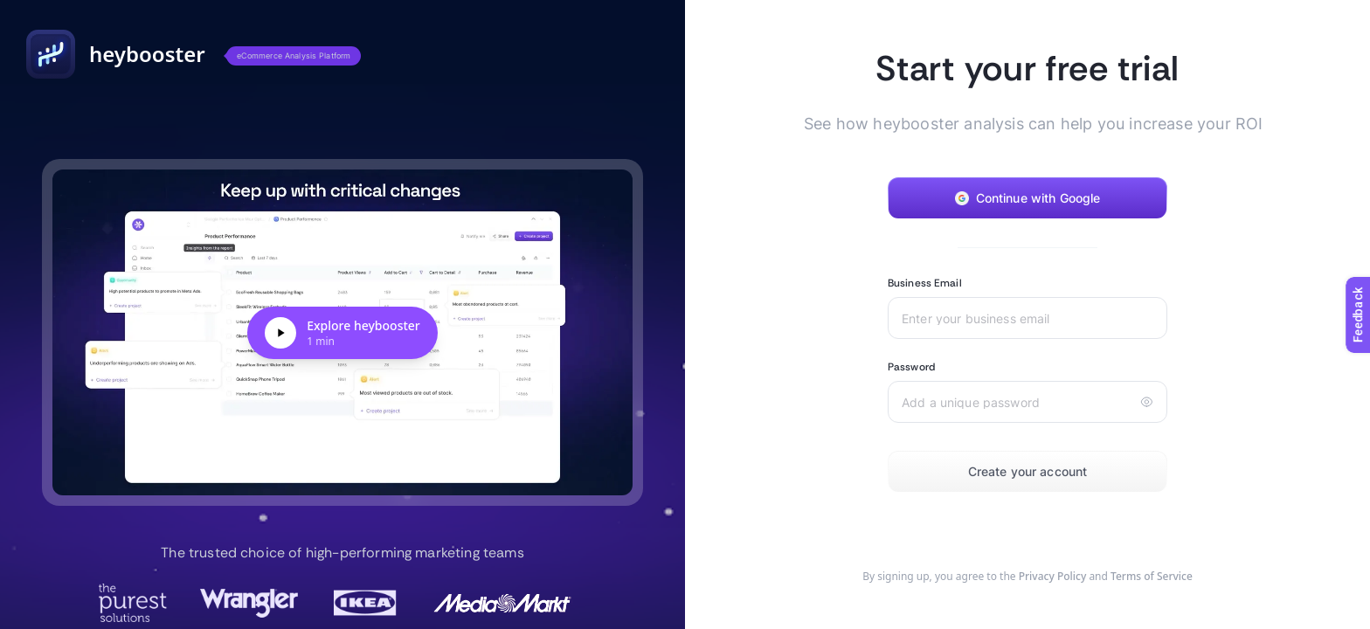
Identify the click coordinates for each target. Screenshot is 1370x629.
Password (911, 367)
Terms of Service (1152, 576)
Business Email (925, 283)
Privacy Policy (1053, 576)
